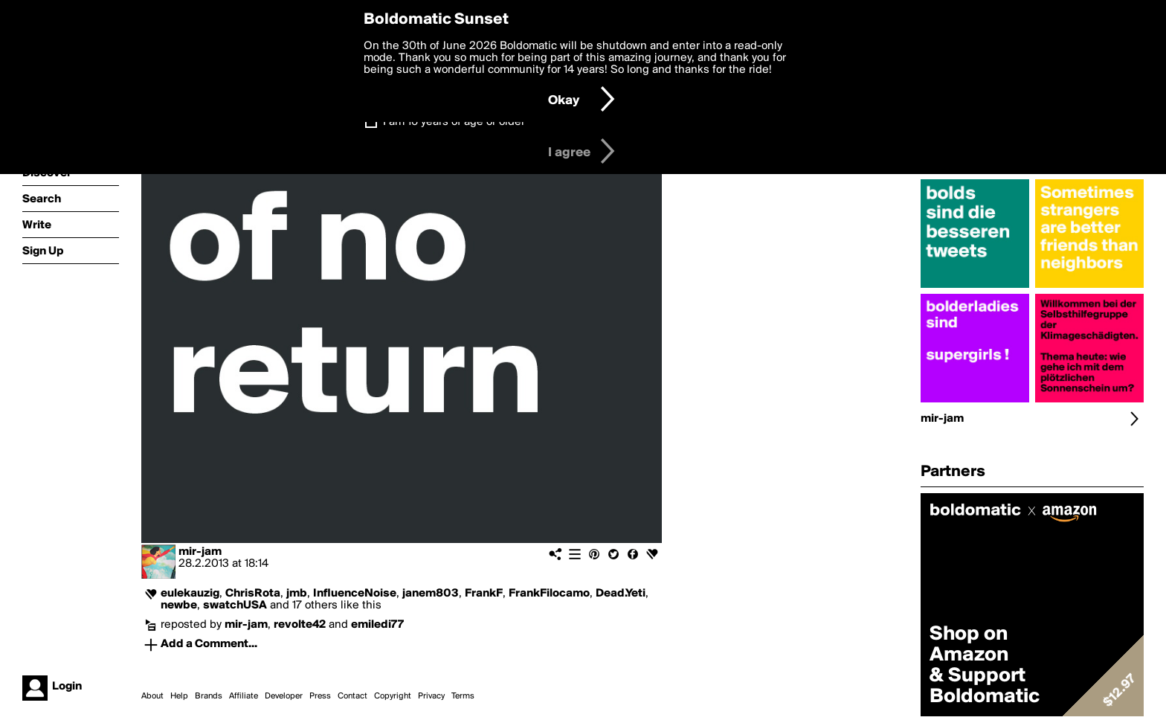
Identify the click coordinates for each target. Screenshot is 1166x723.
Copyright (392, 696)
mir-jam (200, 552)
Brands (208, 696)
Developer (284, 696)
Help (179, 696)
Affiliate (243, 696)
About (152, 696)
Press (320, 696)
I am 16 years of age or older (454, 122)
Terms (462, 696)
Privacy (431, 696)
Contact (352, 696)
